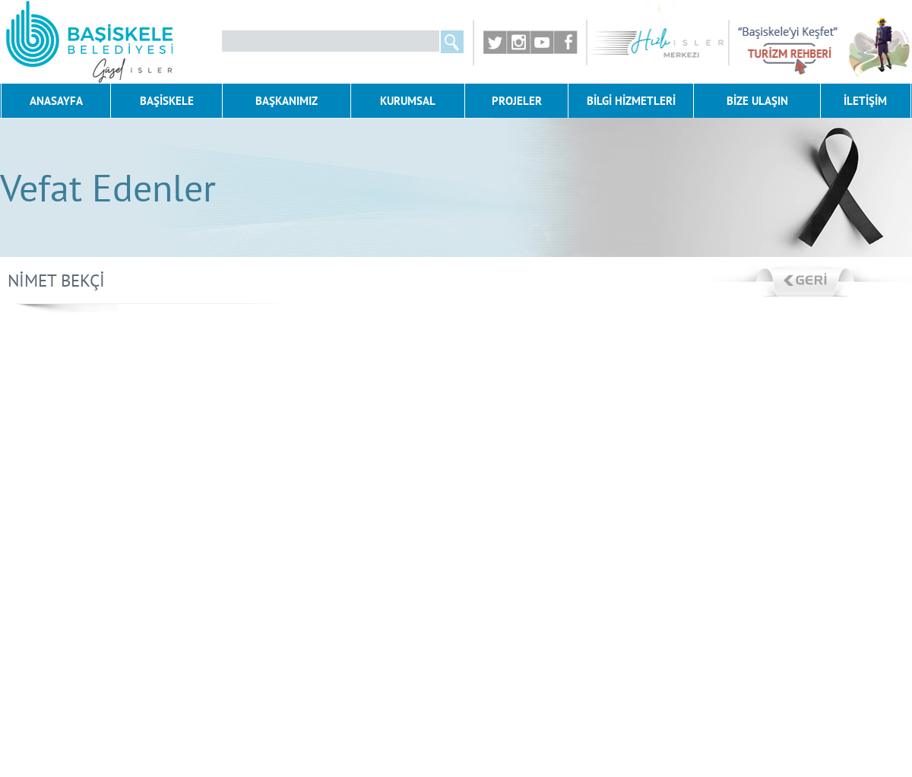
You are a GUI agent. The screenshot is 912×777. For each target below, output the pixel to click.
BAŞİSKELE (167, 101)
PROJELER (517, 101)
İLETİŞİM (865, 101)
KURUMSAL (407, 101)
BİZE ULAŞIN (757, 101)
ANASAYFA (56, 101)
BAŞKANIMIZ (286, 101)
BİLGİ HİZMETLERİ (631, 101)
